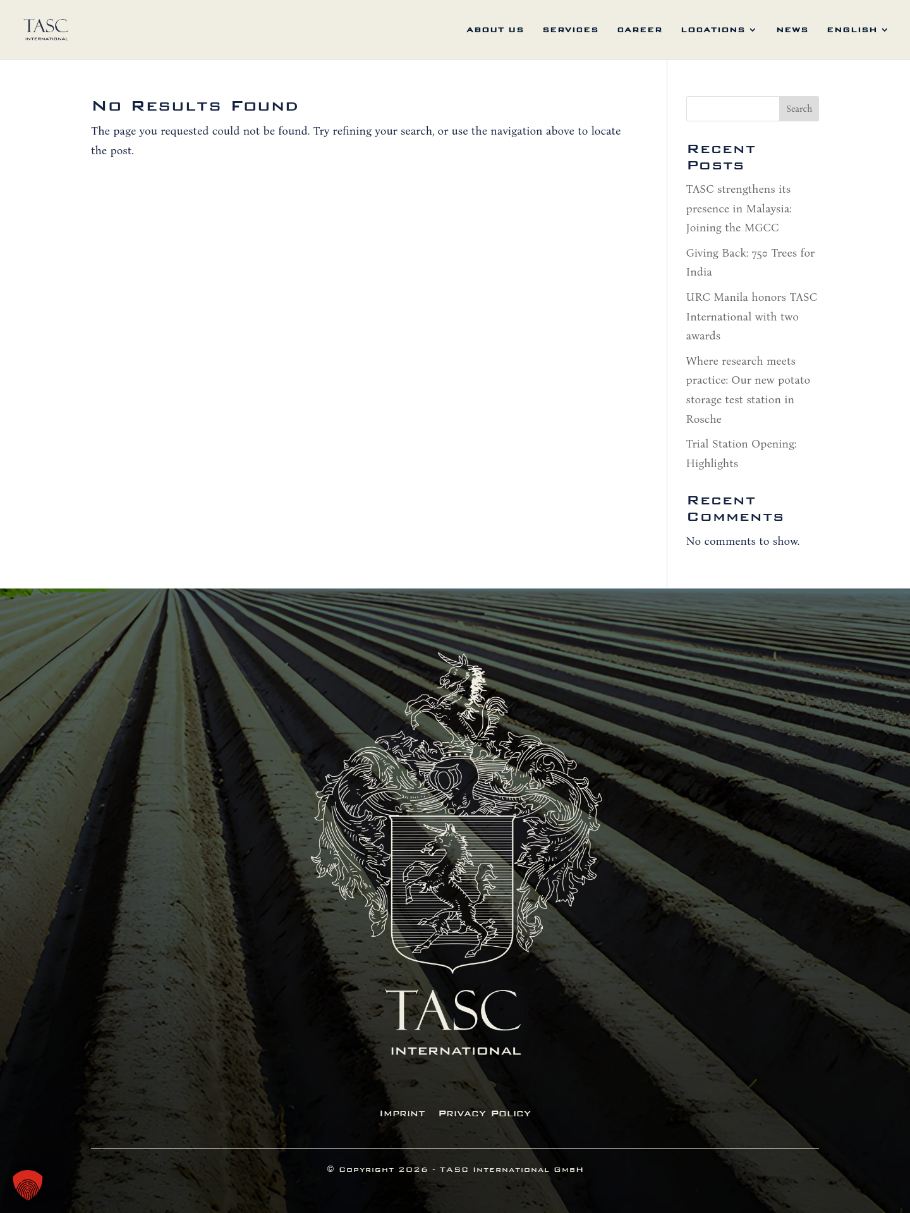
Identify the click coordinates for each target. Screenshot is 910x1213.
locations (713, 29)
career (639, 29)
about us (495, 29)
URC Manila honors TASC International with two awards (752, 316)
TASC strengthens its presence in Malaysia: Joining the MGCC (739, 208)
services (570, 29)
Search (799, 109)
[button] (28, 1185)
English (852, 29)
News (792, 29)
